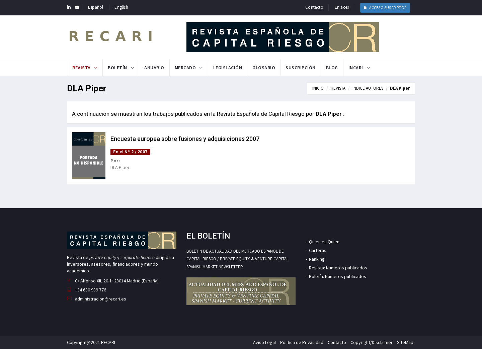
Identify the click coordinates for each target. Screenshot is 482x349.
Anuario (154, 68)
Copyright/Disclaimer (371, 342)
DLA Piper (400, 88)
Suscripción (301, 68)
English (121, 7)
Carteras (317, 250)
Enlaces (342, 7)
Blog (332, 68)
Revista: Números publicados (338, 268)
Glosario (263, 68)
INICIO (318, 88)
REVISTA (338, 88)
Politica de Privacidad (301, 342)
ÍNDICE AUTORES (367, 88)
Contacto (314, 7)
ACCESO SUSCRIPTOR (385, 7)
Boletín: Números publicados (337, 276)
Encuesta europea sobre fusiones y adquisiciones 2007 (184, 138)
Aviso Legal (264, 342)
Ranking (317, 259)
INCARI (355, 68)
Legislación (227, 68)
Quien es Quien (324, 242)
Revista (81, 68)
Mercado (185, 68)
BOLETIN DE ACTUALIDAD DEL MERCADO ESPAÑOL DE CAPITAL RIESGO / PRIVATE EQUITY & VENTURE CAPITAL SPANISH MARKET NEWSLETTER (237, 259)
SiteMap (405, 342)
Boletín (117, 68)
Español (95, 7)
